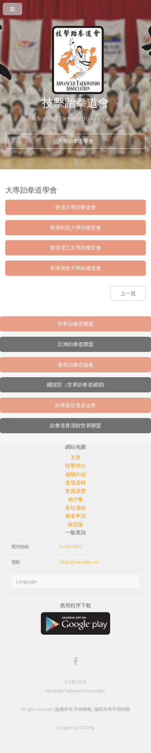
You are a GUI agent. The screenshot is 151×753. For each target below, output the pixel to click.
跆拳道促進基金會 (75, 405)
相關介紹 (75, 474)
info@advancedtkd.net (79, 562)
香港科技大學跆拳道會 (75, 228)
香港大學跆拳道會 (75, 207)
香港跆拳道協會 (75, 365)
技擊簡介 (75, 466)
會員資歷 (75, 491)
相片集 (75, 499)
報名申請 (75, 516)
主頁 (75, 457)
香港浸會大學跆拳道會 (75, 268)
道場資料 (75, 483)
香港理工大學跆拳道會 (75, 248)
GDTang (87, 728)
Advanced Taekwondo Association (75, 691)
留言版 (75, 524)
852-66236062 (70, 547)
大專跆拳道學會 (75, 141)
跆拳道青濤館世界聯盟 (75, 426)
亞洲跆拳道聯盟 (75, 344)
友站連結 (75, 508)
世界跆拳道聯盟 (75, 324)
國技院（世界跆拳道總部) (75, 385)
